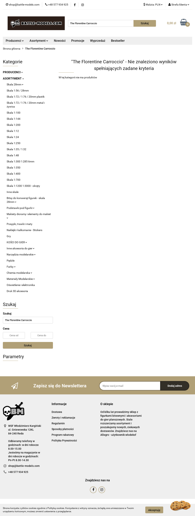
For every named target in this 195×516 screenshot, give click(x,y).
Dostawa (57, 411)
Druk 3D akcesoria (17, 291)
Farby (11, 266)
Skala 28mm (15, 84)
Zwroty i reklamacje (63, 417)
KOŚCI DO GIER (17, 242)
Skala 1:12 (13, 130)
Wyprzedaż (97, 41)
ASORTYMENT (13, 78)
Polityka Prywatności (64, 440)
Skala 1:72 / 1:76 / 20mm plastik (26, 96)
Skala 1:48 (13, 155)
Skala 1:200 (13, 124)
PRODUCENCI (13, 72)
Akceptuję (154, 509)
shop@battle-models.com (24, 465)
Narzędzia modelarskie (21, 254)
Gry (9, 236)
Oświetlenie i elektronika (21, 284)
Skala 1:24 (13, 137)
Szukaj (28, 345)
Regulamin (58, 423)
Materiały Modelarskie (21, 278)
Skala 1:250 (13, 143)
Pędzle (10, 260)
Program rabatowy (63, 434)
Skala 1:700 (13, 179)
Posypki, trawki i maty (19, 223)
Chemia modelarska (19, 272)
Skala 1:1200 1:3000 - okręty (23, 185)
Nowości (60, 41)
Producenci (15, 41)
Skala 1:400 (13, 173)
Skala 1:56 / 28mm (18, 90)
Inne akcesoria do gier (20, 248)
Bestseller (118, 41)
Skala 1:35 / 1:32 (16, 149)
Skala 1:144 (13, 118)
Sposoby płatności (63, 429)
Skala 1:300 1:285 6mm (20, 161)
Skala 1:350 (13, 167)
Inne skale (12, 191)
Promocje (77, 41)
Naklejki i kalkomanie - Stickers (24, 230)
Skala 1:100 (13, 112)
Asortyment (39, 41)
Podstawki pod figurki (20, 207)
